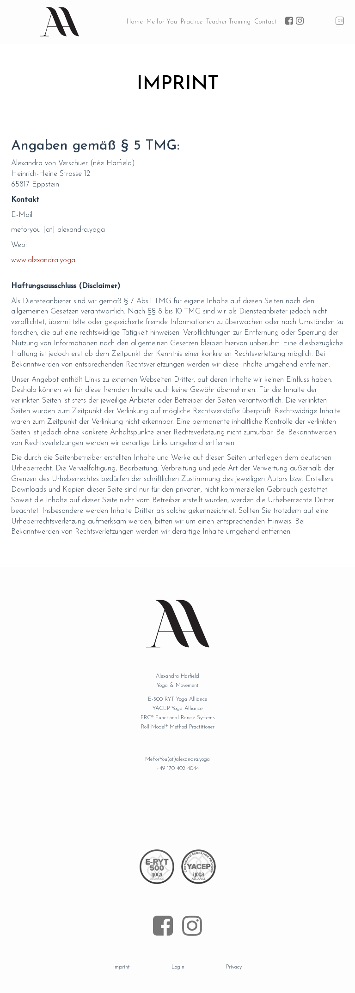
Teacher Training (228, 22)
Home (135, 22)
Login (177, 967)
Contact (265, 22)
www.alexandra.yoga (43, 260)
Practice (191, 22)
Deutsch (341, 21)
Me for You (162, 22)
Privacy (234, 967)
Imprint (121, 967)
